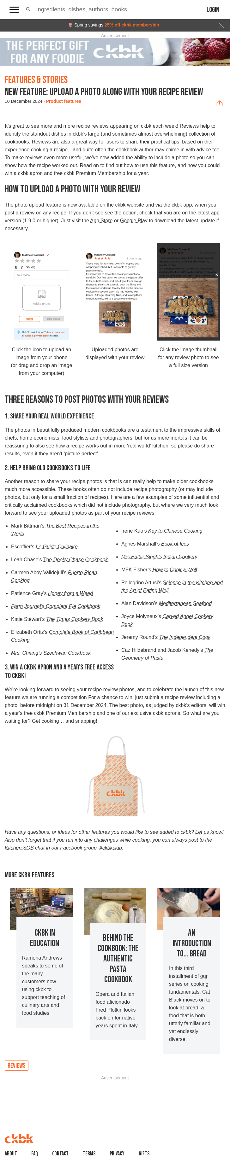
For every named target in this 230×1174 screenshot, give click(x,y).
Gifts (144, 1153)
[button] (28, 9)
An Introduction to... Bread (191, 943)
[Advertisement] (115, 1096)
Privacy (117, 1153)
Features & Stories (36, 80)
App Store (101, 220)
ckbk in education (44, 938)
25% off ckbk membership (132, 24)
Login (213, 10)
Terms (89, 1153)
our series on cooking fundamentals (189, 984)
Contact (60, 1153)
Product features (63, 101)
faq (34, 1153)
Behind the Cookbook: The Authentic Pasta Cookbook (118, 959)
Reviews (17, 1066)
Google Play (134, 220)
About (11, 1153)
